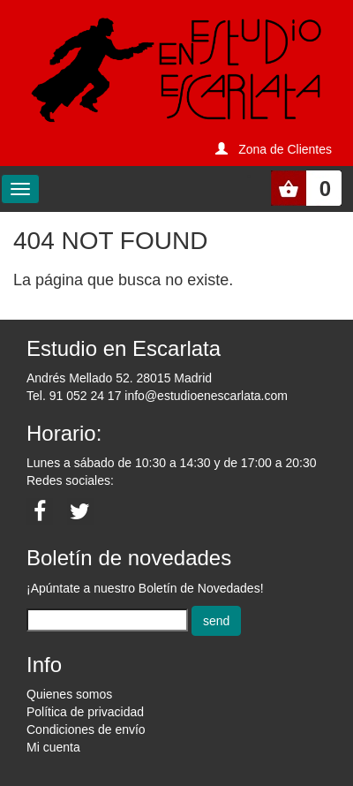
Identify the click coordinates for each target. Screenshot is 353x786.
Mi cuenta (53, 747)
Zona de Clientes (285, 149)
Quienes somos (69, 694)
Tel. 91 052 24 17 (73, 396)
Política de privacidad (85, 712)
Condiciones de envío (86, 729)
